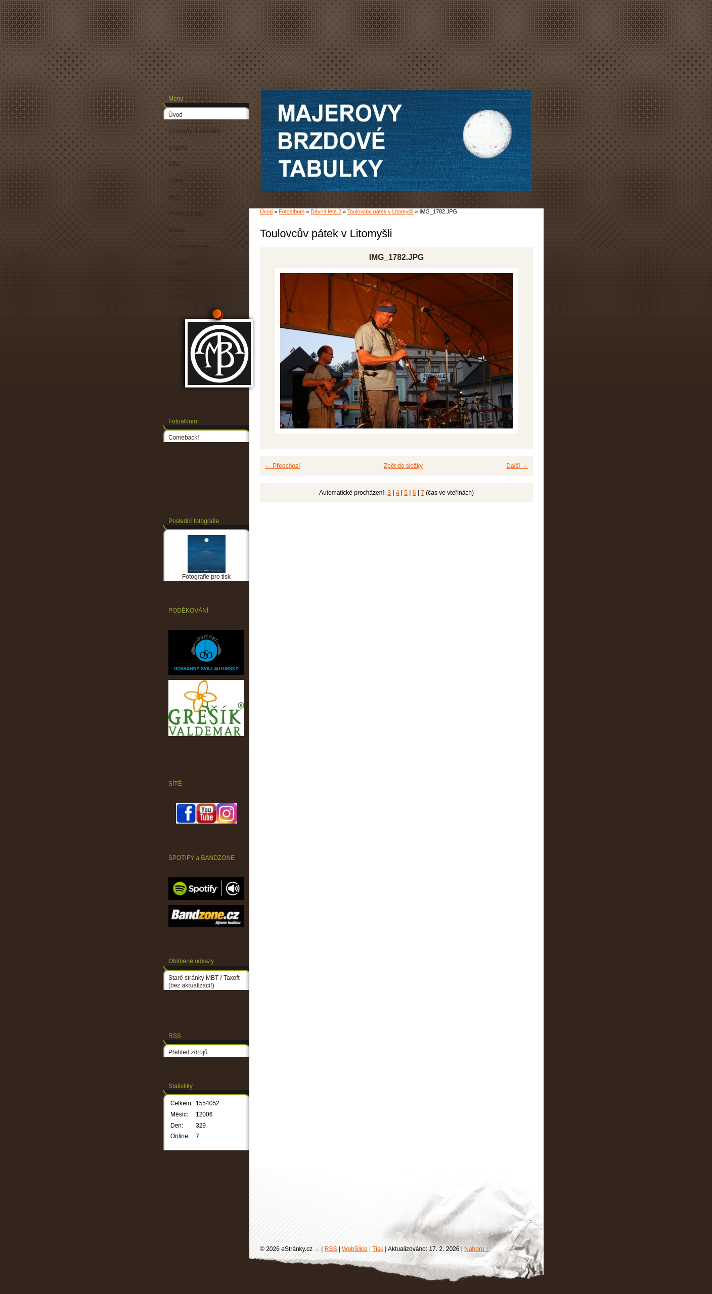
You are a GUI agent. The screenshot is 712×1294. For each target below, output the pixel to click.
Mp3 (174, 197)
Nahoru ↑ (476, 1249)
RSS (331, 1249)
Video (176, 180)
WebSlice (354, 1249)
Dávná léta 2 (325, 211)
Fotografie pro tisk (192, 487)
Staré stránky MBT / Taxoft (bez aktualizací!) (204, 981)
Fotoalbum (291, 211)
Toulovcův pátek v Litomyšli (380, 211)
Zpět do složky (403, 465)
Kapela (177, 147)
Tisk (377, 1249)
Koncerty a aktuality (194, 131)
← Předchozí (282, 465)
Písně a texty (185, 213)
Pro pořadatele (188, 246)
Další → (517, 465)
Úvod (266, 211)
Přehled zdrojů (187, 1052)
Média (176, 230)
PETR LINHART (190, 1002)
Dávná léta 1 (185, 454)
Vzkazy (178, 279)
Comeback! (183, 437)
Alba (174, 163)
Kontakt (178, 263)
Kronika (178, 295)
